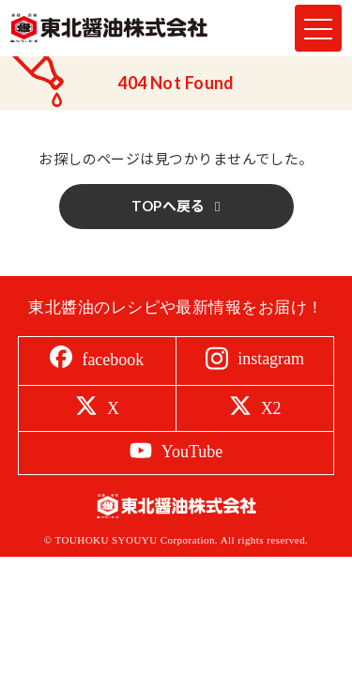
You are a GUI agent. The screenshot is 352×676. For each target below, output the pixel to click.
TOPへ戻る (168, 205)
